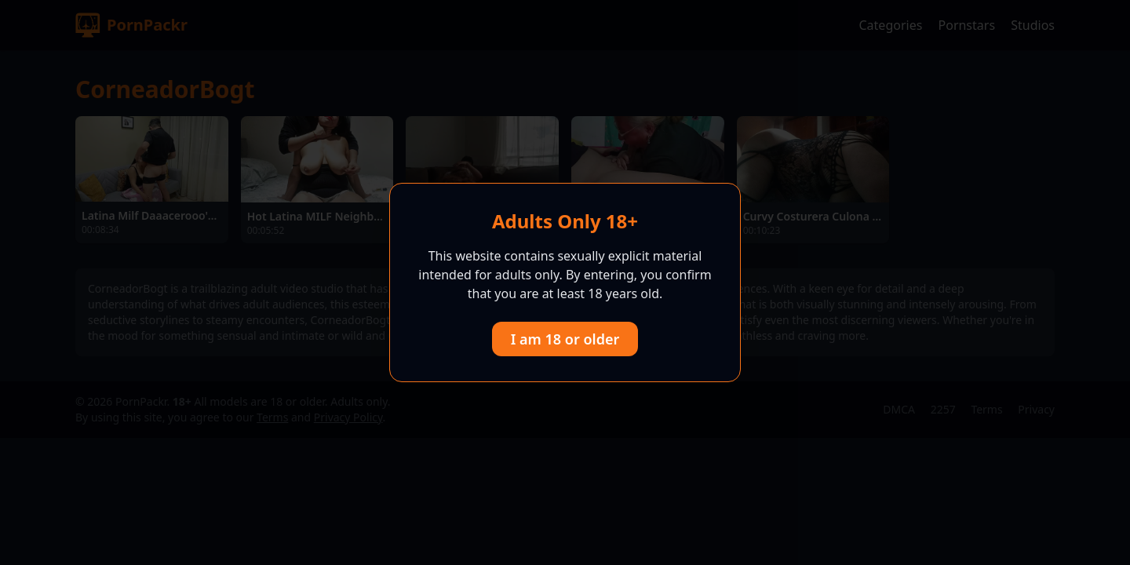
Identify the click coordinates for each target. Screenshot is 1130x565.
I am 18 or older (565, 339)
